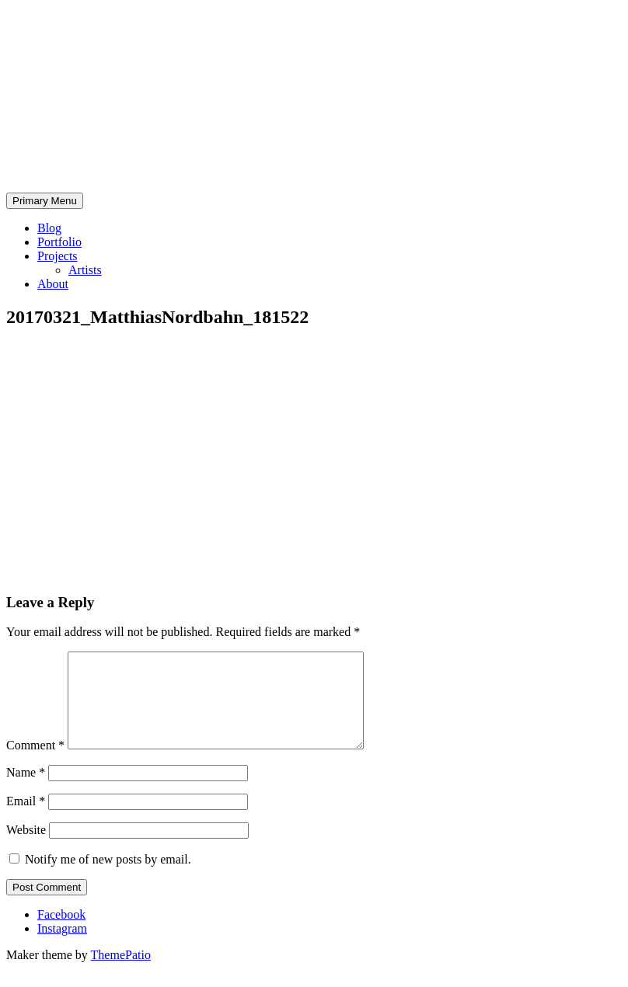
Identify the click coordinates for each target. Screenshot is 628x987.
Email (25, 819)
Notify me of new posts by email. (108, 877)
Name (25, 791)
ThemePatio (121, 973)
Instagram (62, 947)
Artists (85, 269)
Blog (49, 228)
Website (26, 848)
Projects (57, 255)
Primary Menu (44, 201)
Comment (35, 763)
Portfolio (59, 241)
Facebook (61, 933)
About (52, 283)
